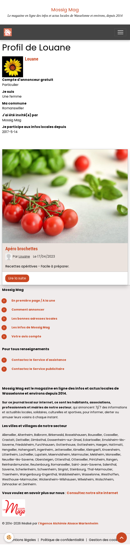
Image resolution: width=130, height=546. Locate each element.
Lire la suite (17, 278)
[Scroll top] (121, 537)
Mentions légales (22, 539)
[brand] (9, 32)
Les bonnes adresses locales (34, 318)
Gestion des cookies (105, 539)
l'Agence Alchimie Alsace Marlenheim (68, 523)
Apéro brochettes (21, 248)
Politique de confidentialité (62, 539)
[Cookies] (9, 537)
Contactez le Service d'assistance (39, 360)
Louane (24, 256)
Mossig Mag (65, 9)
